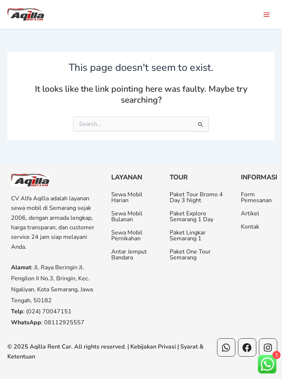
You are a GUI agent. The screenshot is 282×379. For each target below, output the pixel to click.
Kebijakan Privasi (153, 347)
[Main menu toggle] (267, 14)
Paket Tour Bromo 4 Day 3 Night (196, 197)
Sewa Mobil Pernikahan (126, 236)
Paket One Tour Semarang (190, 255)
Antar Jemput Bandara (129, 255)
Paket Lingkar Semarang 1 (188, 236)
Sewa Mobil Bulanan (126, 216)
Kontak (250, 227)
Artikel (250, 213)
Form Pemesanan (256, 197)
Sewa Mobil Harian (126, 197)
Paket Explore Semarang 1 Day (191, 216)
